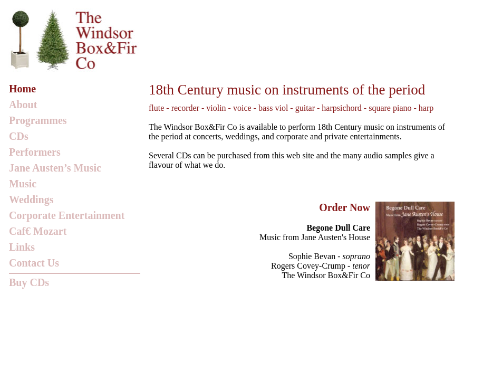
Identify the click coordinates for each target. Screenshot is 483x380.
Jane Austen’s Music (55, 168)
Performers (35, 152)
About (23, 104)
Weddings (31, 199)
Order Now (344, 207)
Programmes (38, 120)
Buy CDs (29, 282)
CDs (18, 136)
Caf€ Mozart (37, 231)
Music (22, 183)
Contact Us (34, 263)
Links (22, 247)
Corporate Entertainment (66, 215)
